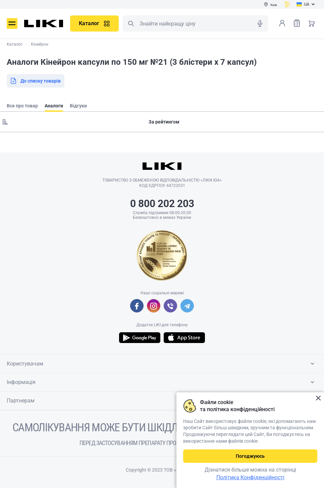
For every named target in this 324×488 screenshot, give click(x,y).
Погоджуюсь (250, 456)
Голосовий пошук (260, 23)
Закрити (318, 398)
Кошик (311, 23)
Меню (12, 23)
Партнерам (162, 401)
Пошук (131, 23)
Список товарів (297, 23)
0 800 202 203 (162, 203)
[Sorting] (162, 121)
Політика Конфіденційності (250, 477)
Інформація (162, 382)
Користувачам (162, 364)
